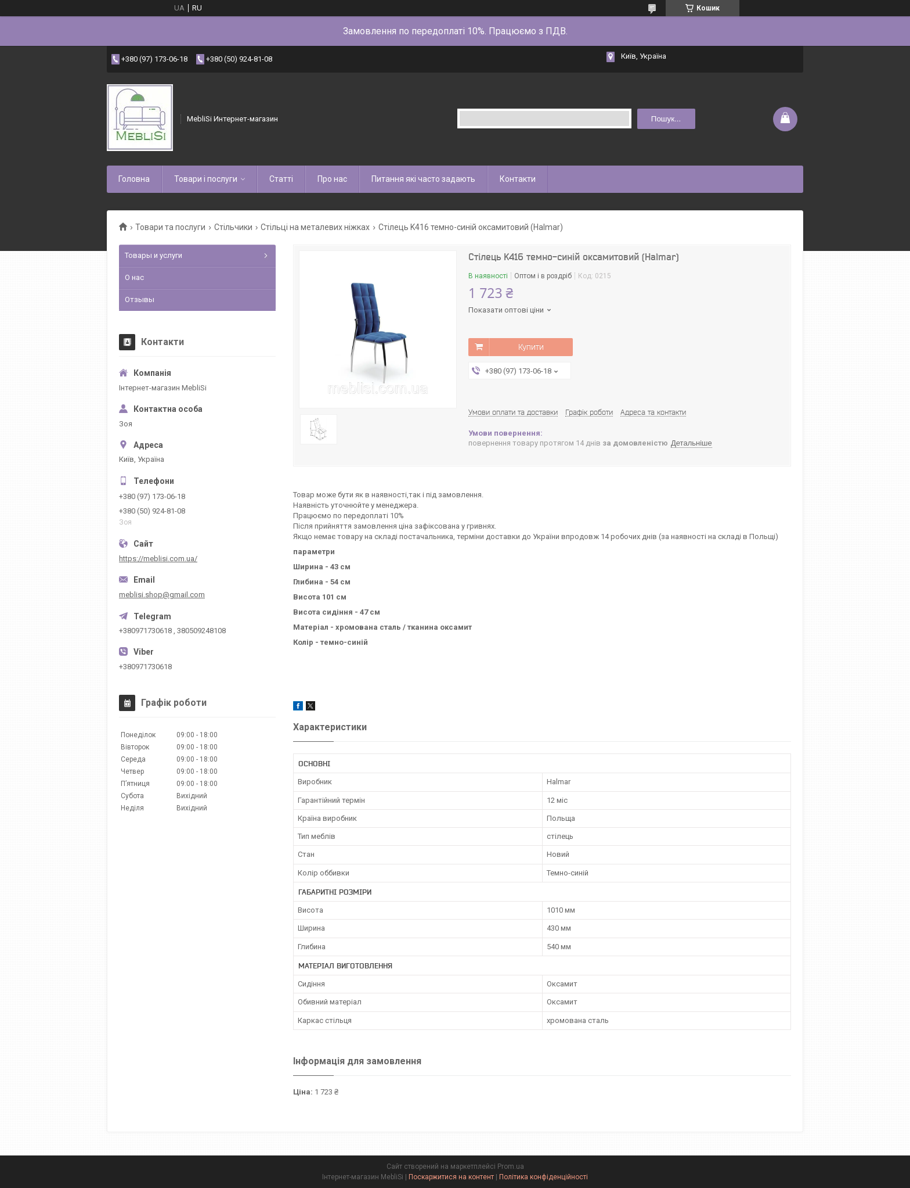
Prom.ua (510, 1166)
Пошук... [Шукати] (666, 118)
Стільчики (233, 227)
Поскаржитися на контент (451, 1177)
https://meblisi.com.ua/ (158, 558)
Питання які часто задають (423, 179)
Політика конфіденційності (543, 1177)
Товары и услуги (153, 255)
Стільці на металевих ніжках (315, 227)
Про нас (332, 179)
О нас (134, 277)
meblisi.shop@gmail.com (162, 594)
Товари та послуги (170, 227)
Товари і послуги (205, 179)
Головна (134, 179)
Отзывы (139, 299)
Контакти (518, 179)
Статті (281, 179)
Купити (531, 346)
